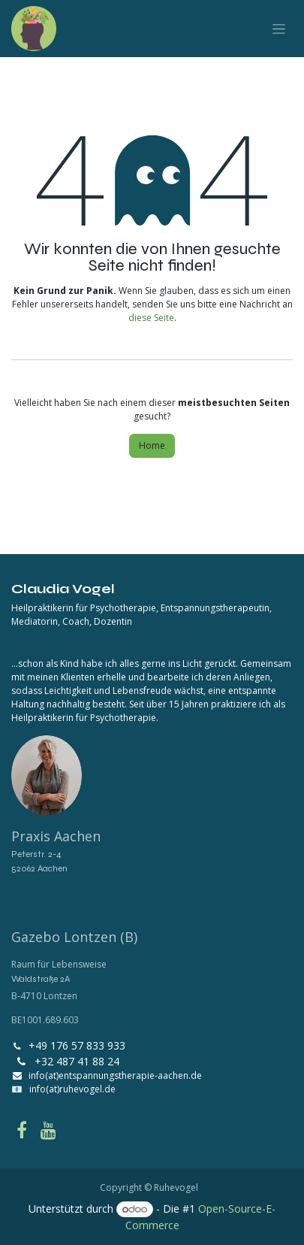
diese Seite (151, 317)
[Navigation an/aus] (279, 29)
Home (152, 445)
